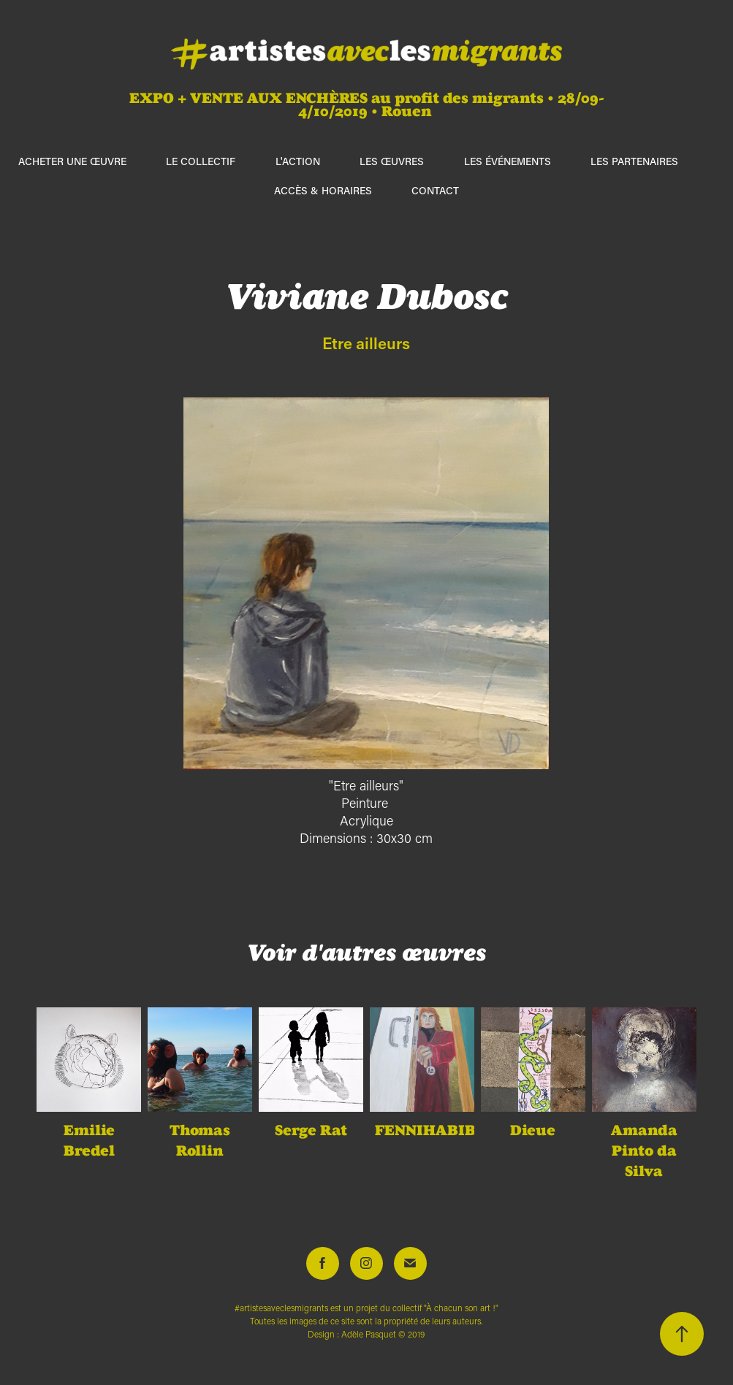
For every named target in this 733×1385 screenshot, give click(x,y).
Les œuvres (392, 161)
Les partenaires (634, 161)
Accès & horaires (323, 190)
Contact (435, 190)
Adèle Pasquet (368, 1334)
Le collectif (200, 161)
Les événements (507, 161)
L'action (298, 161)
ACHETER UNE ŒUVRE (72, 161)
